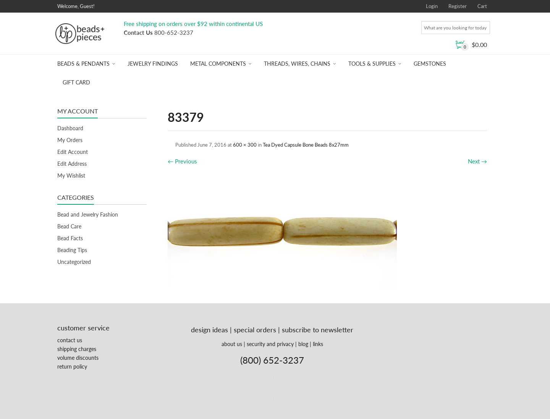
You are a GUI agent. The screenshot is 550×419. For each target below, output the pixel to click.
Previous (182, 161)
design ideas (209, 329)
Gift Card (76, 82)
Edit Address (72, 163)
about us (232, 344)
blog (303, 344)
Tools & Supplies (372, 63)
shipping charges (76, 349)
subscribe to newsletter (317, 329)
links (318, 344)
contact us (69, 340)
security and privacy (270, 344)
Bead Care (69, 226)
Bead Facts (70, 238)
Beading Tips (72, 250)
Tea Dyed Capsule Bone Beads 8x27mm (306, 145)
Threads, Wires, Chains (297, 63)
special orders (255, 329)
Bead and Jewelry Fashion (87, 214)
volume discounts (78, 357)
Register (457, 6)
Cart (482, 6)
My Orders (69, 140)
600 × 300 (245, 145)
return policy (72, 366)
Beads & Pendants (83, 63)
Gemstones (430, 63)
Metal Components (218, 63)
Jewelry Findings (153, 63)
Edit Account (72, 152)
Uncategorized (74, 262)
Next (477, 161)
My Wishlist (71, 175)
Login (432, 6)
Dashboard (70, 128)
